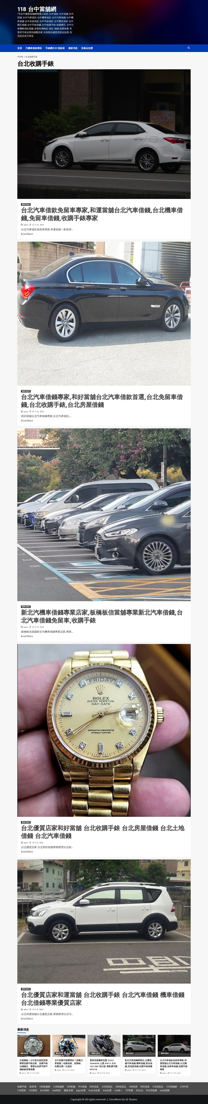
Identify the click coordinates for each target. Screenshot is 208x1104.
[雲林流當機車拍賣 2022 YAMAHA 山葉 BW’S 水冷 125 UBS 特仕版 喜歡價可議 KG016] (104, 1045)
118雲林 (21, 1090)
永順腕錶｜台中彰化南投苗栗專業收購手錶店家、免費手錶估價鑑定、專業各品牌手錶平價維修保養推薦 (33, 1064)
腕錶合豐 (68, 1090)
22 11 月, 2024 (38, 627)
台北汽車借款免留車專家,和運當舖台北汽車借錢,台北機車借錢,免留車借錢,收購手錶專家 (102, 214)
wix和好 (56, 1090)
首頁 (19, 48)
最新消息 (73, 48)
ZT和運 (129, 1090)
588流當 (133, 1086)
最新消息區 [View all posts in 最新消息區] (26, 204)
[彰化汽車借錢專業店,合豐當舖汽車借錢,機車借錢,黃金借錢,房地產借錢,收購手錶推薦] (139, 1045)
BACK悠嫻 (151, 1090)
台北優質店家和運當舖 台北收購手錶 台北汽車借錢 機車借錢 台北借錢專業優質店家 (102, 998)
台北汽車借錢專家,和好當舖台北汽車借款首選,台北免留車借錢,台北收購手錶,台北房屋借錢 (102, 400)
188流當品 (120, 1086)
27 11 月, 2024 (38, 224)
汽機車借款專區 (34, 48)
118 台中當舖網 (35, 9)
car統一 (118, 1090)
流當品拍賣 (87, 48)
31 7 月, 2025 (69, 1070)
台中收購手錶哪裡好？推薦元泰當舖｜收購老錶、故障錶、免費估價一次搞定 (69, 1063)
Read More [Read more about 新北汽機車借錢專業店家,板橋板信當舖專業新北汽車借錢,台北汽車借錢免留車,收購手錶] (27, 636)
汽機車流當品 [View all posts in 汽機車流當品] (95, 1053)
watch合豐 (94, 1090)
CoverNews (115, 1099)
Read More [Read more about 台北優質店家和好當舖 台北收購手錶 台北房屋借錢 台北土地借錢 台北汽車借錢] (27, 851)
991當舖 (82, 1086)
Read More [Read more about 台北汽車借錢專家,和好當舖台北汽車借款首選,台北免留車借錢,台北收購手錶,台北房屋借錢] (27, 420)
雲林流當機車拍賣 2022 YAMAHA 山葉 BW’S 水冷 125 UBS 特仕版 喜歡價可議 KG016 (103, 1064)
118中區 (184, 1086)
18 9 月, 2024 (37, 842)
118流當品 (107, 1086)
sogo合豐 (81, 1090)
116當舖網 (171, 1086)
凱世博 (32, 1086)
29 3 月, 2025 (104, 1073)
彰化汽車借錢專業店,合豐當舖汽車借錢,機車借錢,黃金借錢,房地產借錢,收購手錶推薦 (138, 1063)
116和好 (33, 1090)
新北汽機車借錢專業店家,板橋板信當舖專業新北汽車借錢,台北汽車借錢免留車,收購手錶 (102, 616)
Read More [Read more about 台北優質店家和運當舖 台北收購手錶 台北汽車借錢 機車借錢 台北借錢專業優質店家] (27, 1018)
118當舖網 (58, 1086)
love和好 (44, 1090)
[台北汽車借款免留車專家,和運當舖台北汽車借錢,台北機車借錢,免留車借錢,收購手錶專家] (174, 1045)
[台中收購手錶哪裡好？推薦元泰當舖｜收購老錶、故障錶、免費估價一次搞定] (68, 1045)
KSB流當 (94, 1086)
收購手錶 (22, 1086)
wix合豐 (107, 1090)
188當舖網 (44, 1086)
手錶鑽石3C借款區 (55, 48)
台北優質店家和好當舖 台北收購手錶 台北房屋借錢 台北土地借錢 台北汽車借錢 (102, 831)
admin (26, 224)
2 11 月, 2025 (34, 1073)
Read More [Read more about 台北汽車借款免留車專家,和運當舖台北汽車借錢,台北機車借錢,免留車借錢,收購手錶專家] (27, 234)
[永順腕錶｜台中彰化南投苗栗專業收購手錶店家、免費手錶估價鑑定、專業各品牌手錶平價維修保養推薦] (33, 1045)
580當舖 (71, 1086)
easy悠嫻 (164, 1090)
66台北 (139, 1090)
